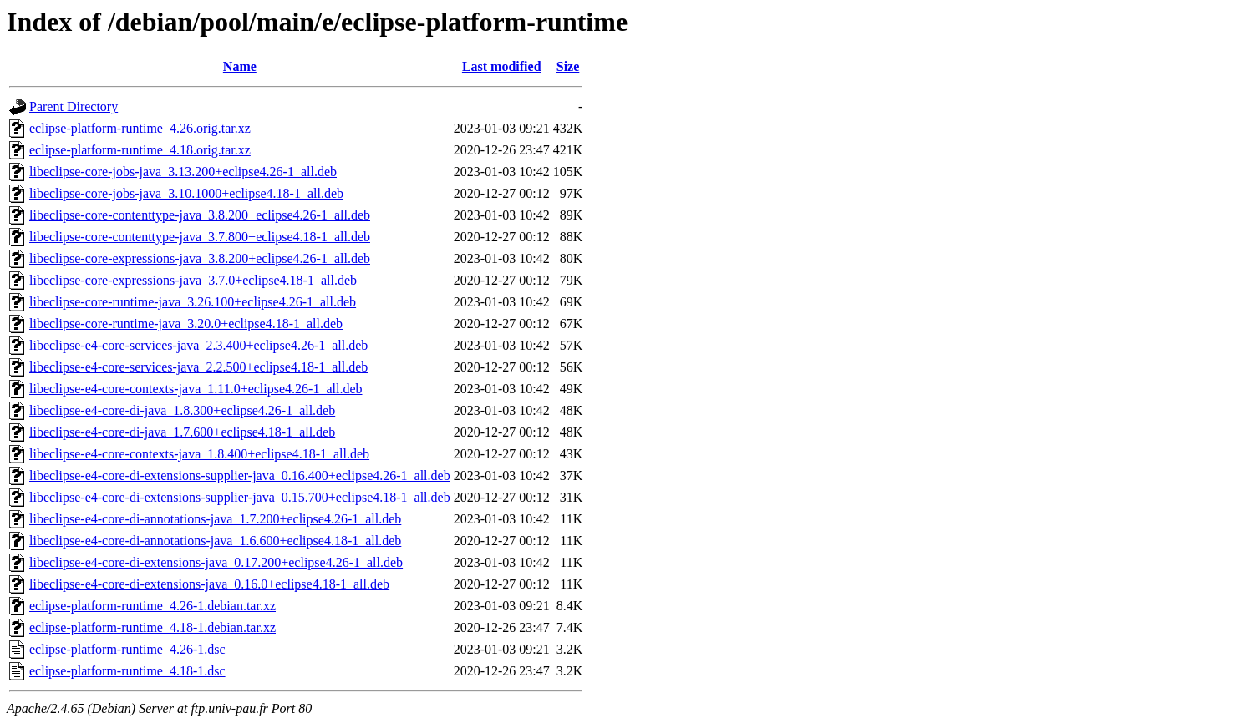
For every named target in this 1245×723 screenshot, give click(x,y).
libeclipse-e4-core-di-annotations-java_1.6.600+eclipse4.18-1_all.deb (215, 540)
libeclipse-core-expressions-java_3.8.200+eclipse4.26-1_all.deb (199, 258)
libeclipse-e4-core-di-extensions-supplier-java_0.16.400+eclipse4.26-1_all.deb (239, 475)
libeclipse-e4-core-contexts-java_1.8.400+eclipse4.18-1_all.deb (199, 454)
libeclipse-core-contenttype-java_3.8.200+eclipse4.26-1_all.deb (199, 215)
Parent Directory (73, 106)
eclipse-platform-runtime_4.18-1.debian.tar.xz (152, 627)
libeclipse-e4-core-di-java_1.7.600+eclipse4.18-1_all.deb (182, 432)
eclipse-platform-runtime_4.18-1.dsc (127, 671)
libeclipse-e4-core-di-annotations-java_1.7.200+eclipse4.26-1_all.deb (215, 519)
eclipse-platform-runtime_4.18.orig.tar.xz (140, 150)
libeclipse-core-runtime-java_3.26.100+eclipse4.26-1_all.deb (192, 302)
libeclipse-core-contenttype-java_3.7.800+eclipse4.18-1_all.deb (199, 237)
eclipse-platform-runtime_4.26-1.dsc (127, 649)
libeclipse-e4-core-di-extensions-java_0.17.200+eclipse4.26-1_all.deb (216, 562)
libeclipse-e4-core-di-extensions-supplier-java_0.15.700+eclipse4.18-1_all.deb (239, 497)
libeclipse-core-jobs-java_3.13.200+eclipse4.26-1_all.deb (183, 171)
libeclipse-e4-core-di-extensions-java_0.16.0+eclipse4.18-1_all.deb (209, 584)
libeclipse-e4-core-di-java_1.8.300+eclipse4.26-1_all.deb (182, 410)
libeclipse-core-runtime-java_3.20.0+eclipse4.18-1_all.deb (186, 323)
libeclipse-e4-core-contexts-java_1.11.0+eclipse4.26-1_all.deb (196, 389)
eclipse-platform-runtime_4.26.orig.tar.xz (140, 128)
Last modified (501, 66)
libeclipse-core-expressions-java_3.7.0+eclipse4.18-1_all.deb (193, 280)
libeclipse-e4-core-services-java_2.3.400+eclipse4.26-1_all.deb (198, 345)
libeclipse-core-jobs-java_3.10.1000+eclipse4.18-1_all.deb (186, 193)
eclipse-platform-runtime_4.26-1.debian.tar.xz (152, 606)
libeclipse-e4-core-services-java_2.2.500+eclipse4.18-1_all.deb (198, 367)
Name (240, 66)
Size (568, 66)
